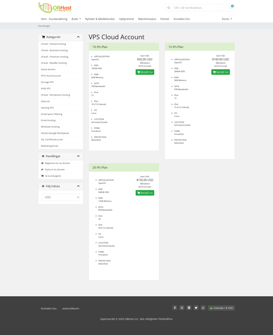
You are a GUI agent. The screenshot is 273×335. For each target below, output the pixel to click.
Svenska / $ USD (221, 308)
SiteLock (45, 101)
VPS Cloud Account (51, 75)
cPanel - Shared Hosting (53, 43)
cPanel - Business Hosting (54, 50)
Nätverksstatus (147, 19)
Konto (226, 19)
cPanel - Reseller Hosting (54, 62)
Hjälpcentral (126, 19)
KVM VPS (46, 88)
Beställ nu (145, 72)
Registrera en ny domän (55, 163)
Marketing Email (49, 145)
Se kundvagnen (51, 175)
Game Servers (48, 69)
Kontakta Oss (182, 19)
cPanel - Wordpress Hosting (55, 94)
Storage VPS (47, 82)
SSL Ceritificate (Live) (52, 139)
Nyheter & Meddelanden (100, 19)
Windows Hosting (50, 126)
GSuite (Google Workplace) (55, 133)
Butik (75, 19)
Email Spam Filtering (51, 114)
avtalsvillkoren (70, 308)
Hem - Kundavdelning (54, 19)
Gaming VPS (47, 107)
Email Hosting (48, 120)
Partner (164, 19)
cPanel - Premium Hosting (54, 56)
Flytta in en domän (53, 169)
